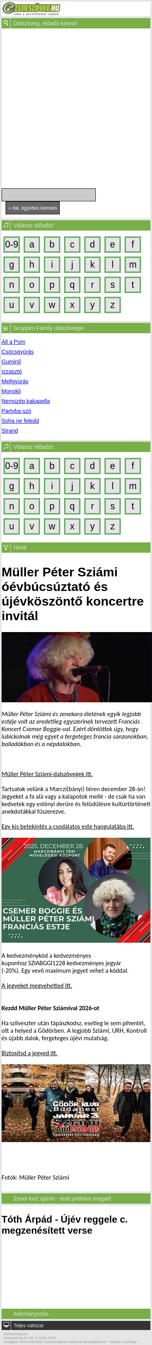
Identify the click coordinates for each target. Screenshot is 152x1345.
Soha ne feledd (20, 421)
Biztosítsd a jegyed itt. (29, 1053)
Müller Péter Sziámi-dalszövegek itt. (47, 774)
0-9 (11, 244)
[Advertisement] (74, 110)
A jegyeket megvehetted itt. (37, 985)
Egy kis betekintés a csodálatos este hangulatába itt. (68, 826)
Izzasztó (12, 371)
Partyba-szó (16, 411)
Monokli (11, 391)
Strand (10, 431)
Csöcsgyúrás (18, 352)
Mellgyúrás (15, 381)
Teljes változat (28, 1325)
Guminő (11, 361)
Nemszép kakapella (26, 401)
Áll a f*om (13, 342)
